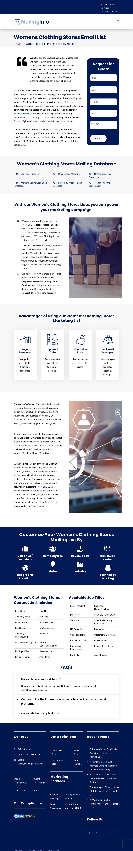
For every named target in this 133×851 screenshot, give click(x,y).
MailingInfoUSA (21, 113)
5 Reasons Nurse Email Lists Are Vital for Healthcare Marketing (103, 753)
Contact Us (20, 790)
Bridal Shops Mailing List (70, 173)
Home (17, 44)
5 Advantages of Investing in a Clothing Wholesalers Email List (104, 791)
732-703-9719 (109, 11)
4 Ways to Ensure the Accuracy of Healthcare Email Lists (104, 804)
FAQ (36, 790)
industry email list (39, 490)
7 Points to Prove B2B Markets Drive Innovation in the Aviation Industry (103, 765)
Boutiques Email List (30, 173)
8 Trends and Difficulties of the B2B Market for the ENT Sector (103, 778)
